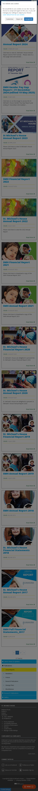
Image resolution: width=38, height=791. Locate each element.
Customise (9, 19)
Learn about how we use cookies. (14, 15)
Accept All (28, 19)
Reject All (19, 19)
